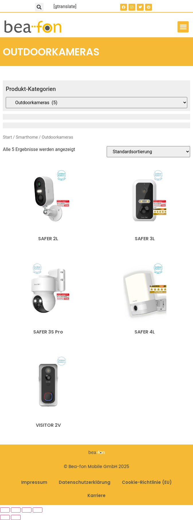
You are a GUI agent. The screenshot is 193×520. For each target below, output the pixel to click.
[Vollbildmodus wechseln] (16, 510)
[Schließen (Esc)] (37, 510)
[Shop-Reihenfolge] (148, 151)
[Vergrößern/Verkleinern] (5, 510)
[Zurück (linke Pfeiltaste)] (5, 517)
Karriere (96, 495)
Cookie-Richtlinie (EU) (147, 482)
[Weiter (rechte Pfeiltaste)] (16, 517)
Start (7, 137)
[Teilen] (27, 510)
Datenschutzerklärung (84, 482)
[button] (39, 7)
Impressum (34, 482)
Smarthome (27, 137)
